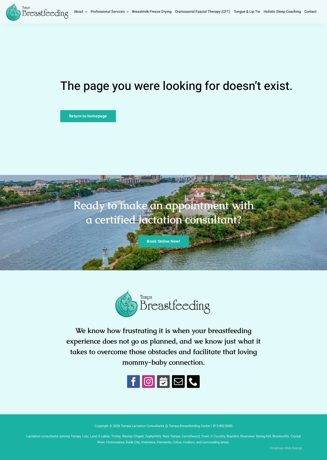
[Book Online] (163, 381)
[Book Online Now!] (163, 241)
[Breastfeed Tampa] (37, 4)
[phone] (193, 381)
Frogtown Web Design (286, 448)
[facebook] (133, 381)
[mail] (178, 381)
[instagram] (148, 381)
